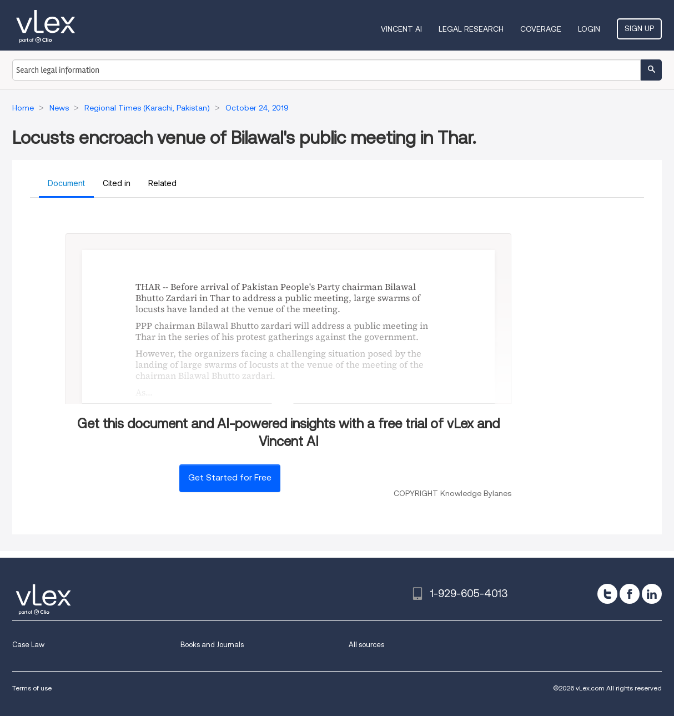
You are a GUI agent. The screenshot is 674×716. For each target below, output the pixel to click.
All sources (366, 644)
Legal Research (471, 28)
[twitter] (607, 594)
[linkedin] (652, 594)
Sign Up (639, 28)
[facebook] (630, 594)
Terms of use (32, 688)
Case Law (28, 644)
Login (589, 28)
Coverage (540, 28)
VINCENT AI (401, 28)
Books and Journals (212, 644)
